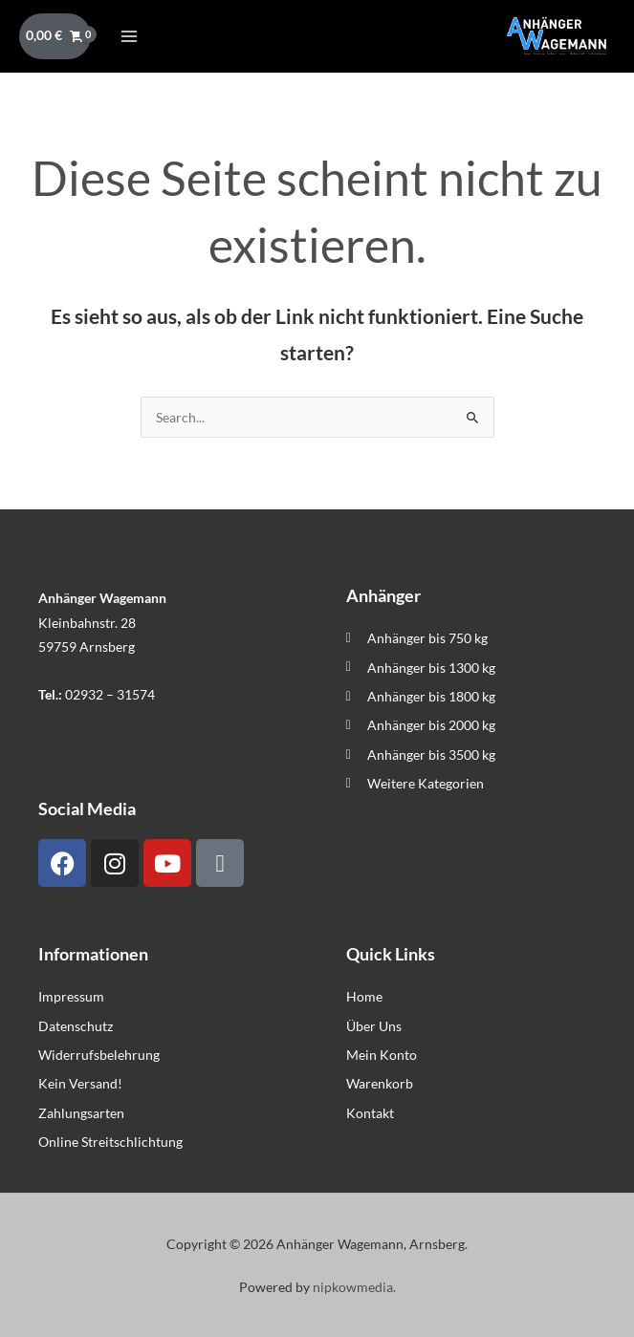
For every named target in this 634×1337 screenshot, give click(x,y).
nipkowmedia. (354, 1287)
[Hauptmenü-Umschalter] (128, 35)
